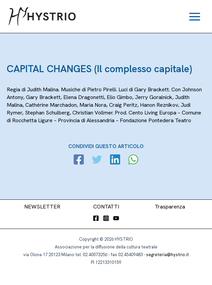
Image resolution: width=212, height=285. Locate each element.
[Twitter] (97, 160)
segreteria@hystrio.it (167, 254)
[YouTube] (116, 218)
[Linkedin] (115, 160)
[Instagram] (106, 218)
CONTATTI (106, 206)
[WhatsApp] (133, 160)
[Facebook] (79, 160)
